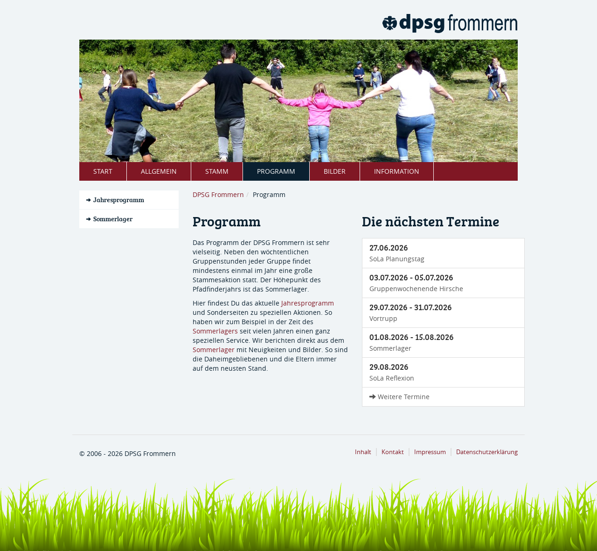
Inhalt (363, 452)
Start (102, 171)
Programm (276, 171)
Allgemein (159, 171)
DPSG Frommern (218, 194)
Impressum (430, 452)
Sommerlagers (215, 331)
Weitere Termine (399, 396)
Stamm (217, 171)
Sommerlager (214, 349)
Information (396, 171)
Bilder (335, 171)
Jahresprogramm (307, 303)
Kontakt (393, 452)
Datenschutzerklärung (487, 452)
